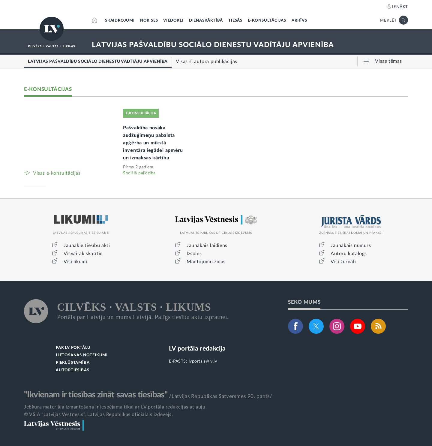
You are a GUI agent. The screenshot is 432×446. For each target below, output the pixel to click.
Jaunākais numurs (351, 245)
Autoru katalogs (349, 253)
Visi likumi (75, 261)
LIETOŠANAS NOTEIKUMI (82, 355)
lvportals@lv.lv (203, 361)
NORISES (149, 21)
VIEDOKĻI (173, 21)
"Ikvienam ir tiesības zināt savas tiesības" (95, 394)
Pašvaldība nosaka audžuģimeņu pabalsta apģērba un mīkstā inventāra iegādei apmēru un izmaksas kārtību (153, 142)
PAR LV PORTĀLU (73, 348)
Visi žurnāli (343, 261)
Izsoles (194, 253)
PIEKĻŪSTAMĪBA (72, 363)
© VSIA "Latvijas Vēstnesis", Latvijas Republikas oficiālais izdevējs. (98, 414)
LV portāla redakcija (197, 348)
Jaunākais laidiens (207, 245)
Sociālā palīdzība (139, 173)
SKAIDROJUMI (120, 21)
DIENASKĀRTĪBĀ (206, 21)
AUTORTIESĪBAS (72, 370)
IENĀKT (400, 7)
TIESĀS (235, 21)
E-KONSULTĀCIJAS (267, 21)
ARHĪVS (299, 21)
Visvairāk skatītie (83, 253)
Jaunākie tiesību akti (87, 245)
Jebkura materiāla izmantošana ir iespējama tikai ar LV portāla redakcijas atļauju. (115, 407)
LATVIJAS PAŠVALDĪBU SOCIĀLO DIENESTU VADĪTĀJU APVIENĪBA (213, 45)
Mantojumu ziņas (206, 261)
